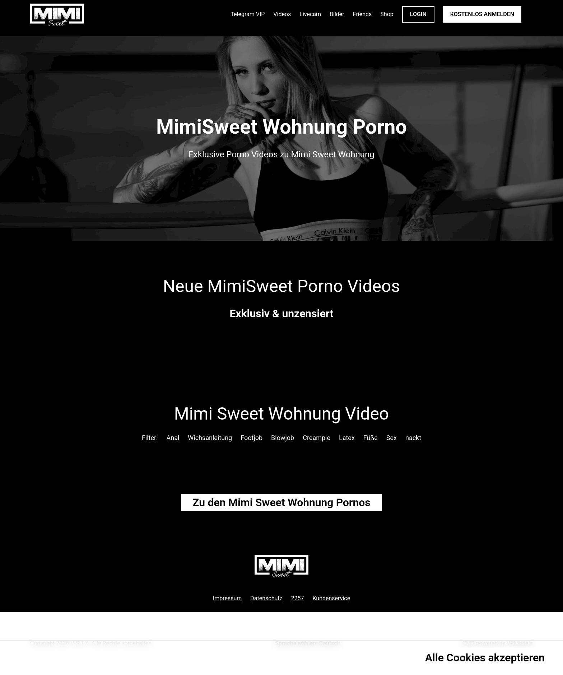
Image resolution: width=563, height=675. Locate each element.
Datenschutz (266, 598)
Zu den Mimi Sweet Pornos (281, 502)
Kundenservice (331, 598)
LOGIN (418, 14)
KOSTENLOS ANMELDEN (482, 14)
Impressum (227, 598)
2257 (297, 598)
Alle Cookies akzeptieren (485, 657)
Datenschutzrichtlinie (47, 660)
